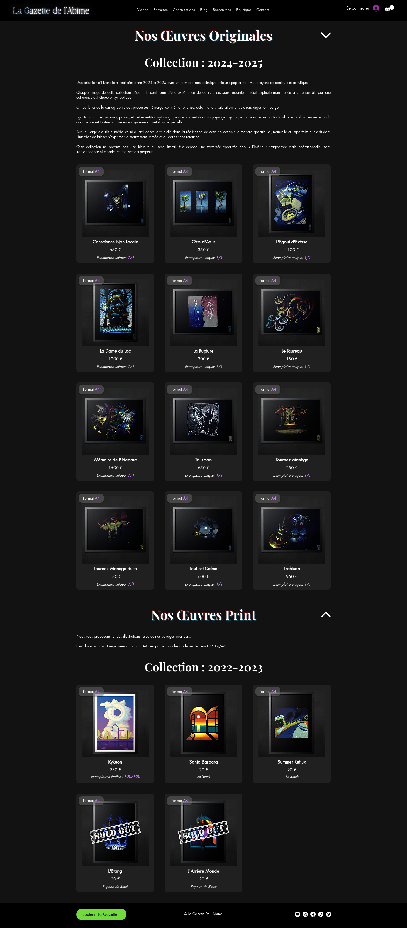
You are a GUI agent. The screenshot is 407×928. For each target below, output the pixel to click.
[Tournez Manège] (291, 460)
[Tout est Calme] (203, 569)
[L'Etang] (115, 871)
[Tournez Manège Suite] (115, 569)
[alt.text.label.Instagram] (305, 914)
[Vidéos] (142, 10)
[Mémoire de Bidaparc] (115, 460)
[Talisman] (203, 460)
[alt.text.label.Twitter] (328, 914)
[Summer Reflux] (292, 762)
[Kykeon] (115, 762)
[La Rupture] (203, 351)
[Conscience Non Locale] (115, 242)
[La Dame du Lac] (115, 351)
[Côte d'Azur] (203, 242)
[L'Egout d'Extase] (292, 242)
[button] (389, 8)
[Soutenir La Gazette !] (101, 914)
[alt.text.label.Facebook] (313, 914)
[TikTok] (320, 914)
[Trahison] (292, 569)
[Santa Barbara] (203, 762)
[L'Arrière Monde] (203, 871)
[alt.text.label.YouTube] (297, 914)
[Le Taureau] (292, 351)
